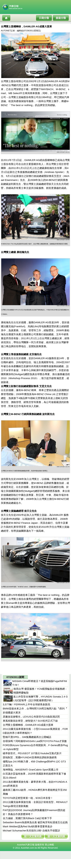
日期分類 (44, 18)
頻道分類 (61, 18)
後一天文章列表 (56, 836)
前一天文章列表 (33, 836)
